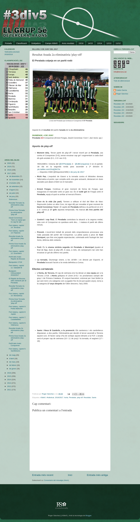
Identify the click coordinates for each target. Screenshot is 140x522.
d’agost (12, 190)
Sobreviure (13, 199)
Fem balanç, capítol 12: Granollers (16, 252)
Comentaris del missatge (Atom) (56, 480)
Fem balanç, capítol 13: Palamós (16, 232)
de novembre (14, 180)
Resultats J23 (119, 113)
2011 (9, 390)
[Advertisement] (12, 139)
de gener (13, 369)
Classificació (21, 43)
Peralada (72, 397)
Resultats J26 (119, 104)
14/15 (90, 43)
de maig (12, 355)
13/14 (99, 43)
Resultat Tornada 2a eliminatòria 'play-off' (16, 288)
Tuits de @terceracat (122, 81)
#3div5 (43, 397)
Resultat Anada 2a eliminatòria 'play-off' (16, 330)
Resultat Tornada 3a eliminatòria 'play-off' (16, 205)
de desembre (14, 176)
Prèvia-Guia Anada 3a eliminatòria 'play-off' (17, 246)
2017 (9, 173)
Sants (94, 397)
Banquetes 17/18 (15, 262)
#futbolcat (50, 397)
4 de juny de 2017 (76, 172)
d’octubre (13, 183)
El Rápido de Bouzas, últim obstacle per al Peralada (17, 281)
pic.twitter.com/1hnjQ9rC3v (48, 169)
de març (12, 362)
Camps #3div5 (51, 43)
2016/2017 (59, 397)
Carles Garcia (121, 90)
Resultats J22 (119, 116)
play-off (80, 397)
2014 (9, 380)
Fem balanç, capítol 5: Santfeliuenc (17, 350)
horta (66, 397)
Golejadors (36, 43)
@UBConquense (82, 164)
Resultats (87, 397)
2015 (9, 376)
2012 (9, 386)
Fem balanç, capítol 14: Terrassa (16, 226)
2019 (9, 167)
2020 (9, 163)
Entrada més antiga (97, 475)
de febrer (13, 365)
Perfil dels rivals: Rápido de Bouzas (17, 258)
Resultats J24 (119, 110)
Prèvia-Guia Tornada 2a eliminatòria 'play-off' (17, 301)
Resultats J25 (119, 107)
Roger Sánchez (48, 394)
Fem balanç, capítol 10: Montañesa (16, 295)
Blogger (88, 515)
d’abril (11, 358)
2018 (9, 170)
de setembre (14, 186)
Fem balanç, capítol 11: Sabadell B (16, 266)
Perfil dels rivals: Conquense (15, 344)
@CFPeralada (65, 164)
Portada (8, 43)
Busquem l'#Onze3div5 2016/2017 (15, 273)
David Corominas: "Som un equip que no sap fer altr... (17, 220)
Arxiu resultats (68, 43)
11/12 (118, 43)
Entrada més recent (42, 475)
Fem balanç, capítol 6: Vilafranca (17, 324)
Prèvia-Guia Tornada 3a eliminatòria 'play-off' (17, 212)
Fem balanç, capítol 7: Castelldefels (17, 318)
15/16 (81, 43)
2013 (9, 383)
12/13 (108, 43)
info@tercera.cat (120, 72)
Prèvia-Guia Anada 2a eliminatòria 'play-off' (17, 338)
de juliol (12, 193)
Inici (70, 475)
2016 (9, 373)
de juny (12, 196)
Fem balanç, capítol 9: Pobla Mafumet (17, 308)
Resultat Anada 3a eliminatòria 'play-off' (16, 238)
